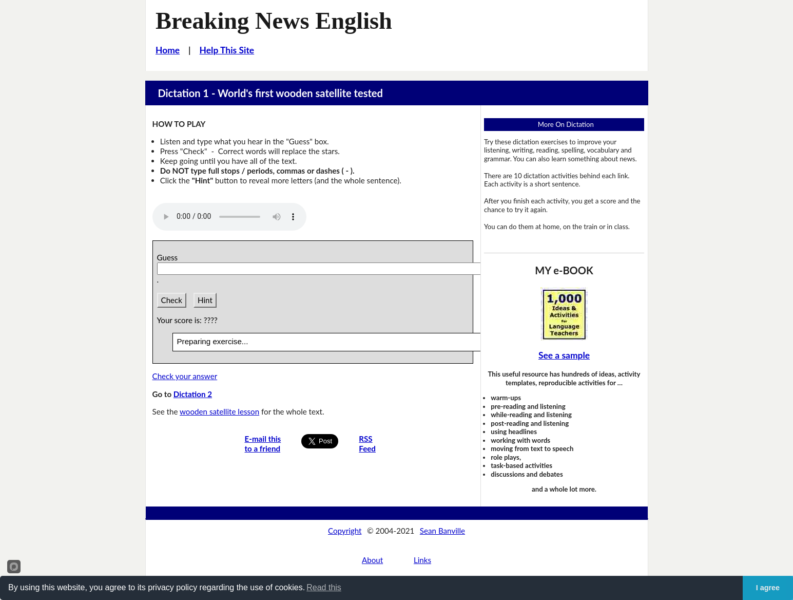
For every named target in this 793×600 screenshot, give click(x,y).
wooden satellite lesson (219, 411)
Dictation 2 (192, 394)
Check (172, 300)
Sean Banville (442, 530)
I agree (768, 588)
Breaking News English (274, 21)
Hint (205, 300)
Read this (323, 587)
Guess (169, 257)
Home (168, 50)
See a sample (564, 355)
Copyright (345, 530)
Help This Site (227, 50)
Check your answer (185, 376)
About (372, 560)
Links (422, 560)
